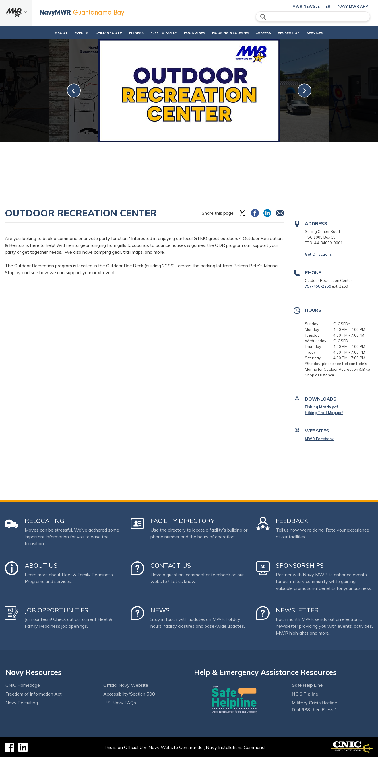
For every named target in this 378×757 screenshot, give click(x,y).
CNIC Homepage (22, 685)
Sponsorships (300, 565)
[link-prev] (74, 91)
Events (69, 32)
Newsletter (297, 610)
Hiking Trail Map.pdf (324, 412)
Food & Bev (192, 32)
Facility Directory (182, 521)
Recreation (296, 32)
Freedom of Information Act (33, 694)
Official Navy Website (125, 685)
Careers (270, 32)
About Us (41, 565)
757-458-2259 (318, 286)
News (160, 610)
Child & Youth (96, 32)
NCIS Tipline (305, 694)
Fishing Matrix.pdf (321, 407)
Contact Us (170, 565)
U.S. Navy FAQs (119, 702)
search (263, 17)
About (44, 32)
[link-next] (304, 91)
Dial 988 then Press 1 (314, 709)
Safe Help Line (307, 685)
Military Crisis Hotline (314, 702)
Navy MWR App (353, 6)
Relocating (44, 521)
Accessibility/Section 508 (129, 694)
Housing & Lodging (232, 32)
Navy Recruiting (21, 702)
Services (327, 32)
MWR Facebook (319, 438)
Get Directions (318, 254)
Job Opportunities (56, 610)
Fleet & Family (161, 32)
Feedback (292, 521)
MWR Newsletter (311, 6)
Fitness (128, 32)
